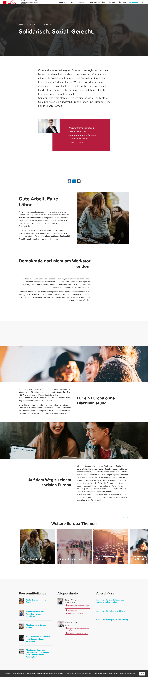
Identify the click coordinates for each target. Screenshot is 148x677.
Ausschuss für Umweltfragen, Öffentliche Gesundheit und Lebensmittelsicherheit (77, 606)
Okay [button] (142, 673)
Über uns (122, 2)
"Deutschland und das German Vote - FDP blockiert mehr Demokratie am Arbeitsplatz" (38, 653)
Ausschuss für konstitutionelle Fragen (76, 633)
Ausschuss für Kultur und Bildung (110, 611)
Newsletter (133, 2)
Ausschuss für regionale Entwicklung (112, 620)
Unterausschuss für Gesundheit (75, 613)
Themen (62, 2)
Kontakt (112, 2)
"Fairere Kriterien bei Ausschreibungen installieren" (35, 614)
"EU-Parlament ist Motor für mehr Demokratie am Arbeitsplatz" (38, 639)
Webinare (82, 2)
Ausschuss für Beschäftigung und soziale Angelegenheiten (77, 629)
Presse (72, 2)
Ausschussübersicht (97, 2)
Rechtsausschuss (71, 610)
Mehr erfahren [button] (132, 673)
